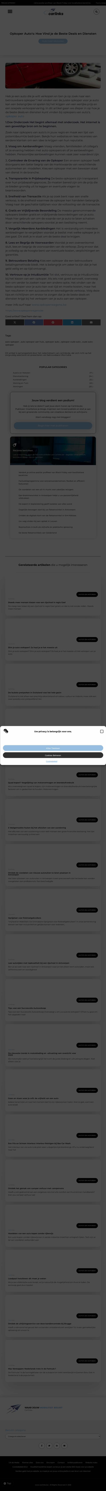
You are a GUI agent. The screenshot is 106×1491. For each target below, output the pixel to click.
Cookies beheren (53, 755)
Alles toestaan (53, 748)
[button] (101, 731)
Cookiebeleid (51, 761)
